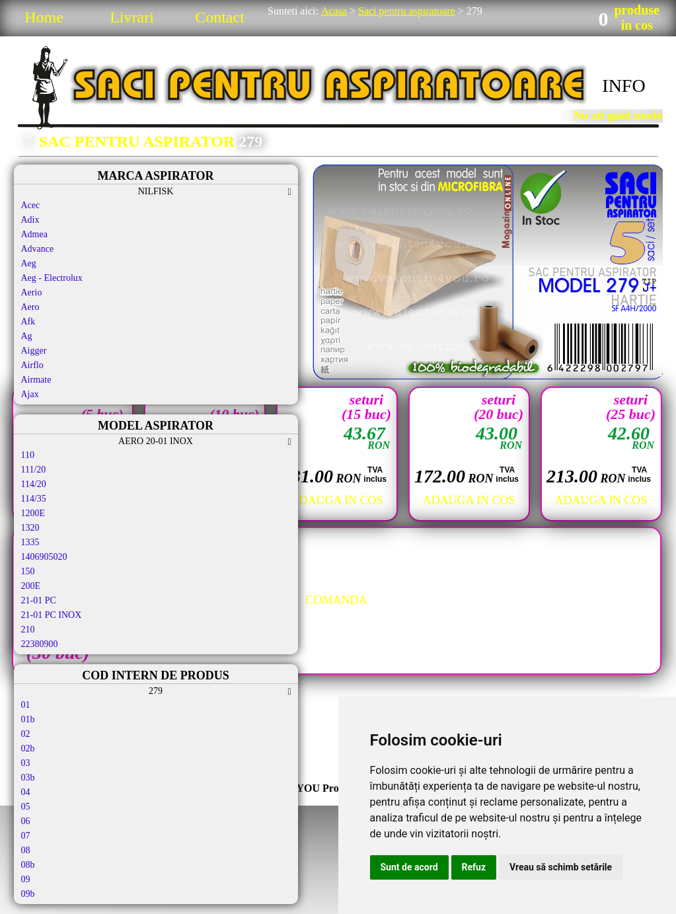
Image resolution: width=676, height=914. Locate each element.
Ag (26, 336)
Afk (28, 321)
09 (25, 879)
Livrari (132, 17)
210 (28, 629)
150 (28, 571)
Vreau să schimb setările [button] (560, 867)
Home (43, 17)
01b (28, 719)
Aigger (34, 351)
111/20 (33, 470)
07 (25, 836)
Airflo (32, 365)
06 (25, 821)
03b (28, 777)
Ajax (30, 394)
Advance (37, 249)
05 (25, 807)
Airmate (36, 380)
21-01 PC (38, 600)
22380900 (39, 644)
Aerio (31, 292)
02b (28, 748)
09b (28, 894)
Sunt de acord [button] (409, 867)
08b (28, 865)
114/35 (33, 499)
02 (25, 734)
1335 (30, 542)
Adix (30, 220)
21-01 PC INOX (51, 615)
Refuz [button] (474, 867)
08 (25, 850)
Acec (30, 205)
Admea (34, 234)
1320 (30, 528)
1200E (33, 513)
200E (31, 586)
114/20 (33, 484)
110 (27, 455)
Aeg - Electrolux (52, 278)
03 (25, 763)
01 (25, 705)
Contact (219, 17)
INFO (623, 85)
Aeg (28, 263)
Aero (30, 307)
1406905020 (44, 557)
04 (25, 792)
